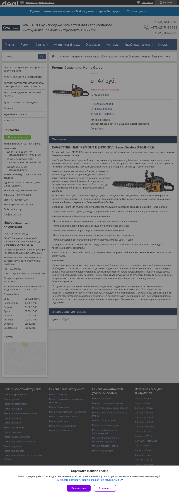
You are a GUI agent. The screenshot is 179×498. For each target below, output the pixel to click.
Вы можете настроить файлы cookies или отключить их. (88, 479)
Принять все (78, 488)
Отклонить (105, 488)
